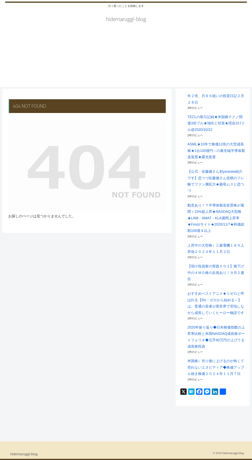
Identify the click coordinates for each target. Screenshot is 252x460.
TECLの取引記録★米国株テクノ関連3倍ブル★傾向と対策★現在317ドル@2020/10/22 (216, 123)
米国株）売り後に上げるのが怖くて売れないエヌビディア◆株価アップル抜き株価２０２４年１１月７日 (215, 367)
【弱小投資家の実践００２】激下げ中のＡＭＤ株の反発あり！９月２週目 (215, 272)
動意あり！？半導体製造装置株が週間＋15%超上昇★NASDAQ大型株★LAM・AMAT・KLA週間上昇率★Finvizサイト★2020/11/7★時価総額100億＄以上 (215, 218)
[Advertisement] (126, 59)
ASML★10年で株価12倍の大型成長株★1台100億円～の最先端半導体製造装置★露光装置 (216, 150)
